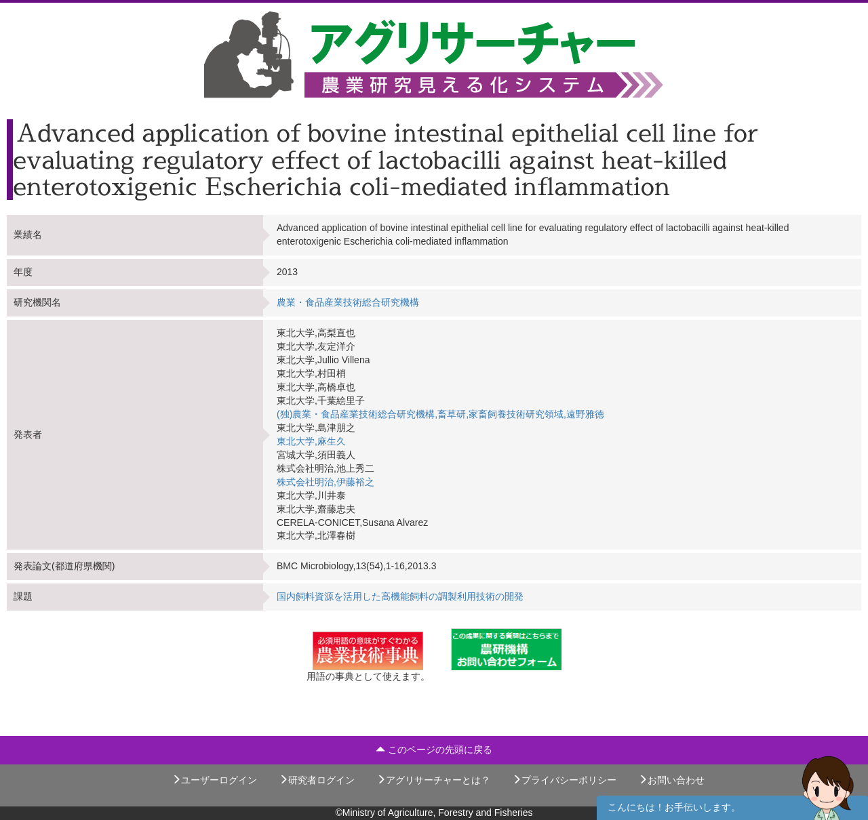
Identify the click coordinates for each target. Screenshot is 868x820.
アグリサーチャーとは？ (433, 780)
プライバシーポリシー (564, 780)
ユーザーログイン (214, 780)
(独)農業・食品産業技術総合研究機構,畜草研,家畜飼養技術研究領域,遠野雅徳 (440, 414)
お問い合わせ (671, 780)
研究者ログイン (317, 780)
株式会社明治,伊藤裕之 (325, 481)
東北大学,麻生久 (311, 441)
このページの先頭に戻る (434, 749)
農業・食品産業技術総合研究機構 (348, 302)
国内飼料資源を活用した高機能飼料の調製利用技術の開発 (400, 596)
